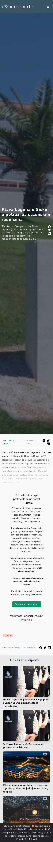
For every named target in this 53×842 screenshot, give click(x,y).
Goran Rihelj (14, 647)
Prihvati (33, 839)
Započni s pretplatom (26, 604)
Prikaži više (21, 839)
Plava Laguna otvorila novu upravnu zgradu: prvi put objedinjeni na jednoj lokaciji (25, 788)
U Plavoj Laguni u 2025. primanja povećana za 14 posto (23, 745)
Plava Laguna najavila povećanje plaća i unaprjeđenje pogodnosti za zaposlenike (26, 703)
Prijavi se (26, 620)
